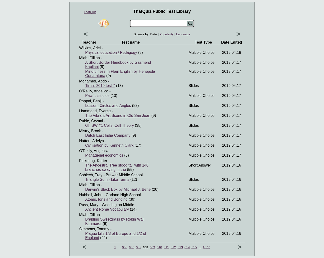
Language (183, 34)
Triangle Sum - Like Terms (107, 179)
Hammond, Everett (95, 111)
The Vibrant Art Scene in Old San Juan (117, 115)
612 (173, 247)
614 (187, 247)
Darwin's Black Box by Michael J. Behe (118, 189)
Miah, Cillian (89, 58)
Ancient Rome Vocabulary (107, 209)
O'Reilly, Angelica (93, 91)
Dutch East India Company (107, 135)
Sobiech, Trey (90, 175)
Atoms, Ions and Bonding (106, 199)
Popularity (167, 34)
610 (159, 247)
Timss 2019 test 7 (100, 86)
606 (131, 247)
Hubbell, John (90, 195)
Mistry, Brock (90, 131)
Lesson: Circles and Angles (108, 106)
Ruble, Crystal (91, 121)
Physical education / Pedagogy (111, 52)
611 (166, 247)
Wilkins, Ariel (90, 48)
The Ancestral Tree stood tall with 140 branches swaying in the (116, 167)
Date (153, 34)
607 (138, 247)
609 (152, 247)
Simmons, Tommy (94, 229)
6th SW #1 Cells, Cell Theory (109, 125)
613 (180, 247)
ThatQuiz (90, 12)
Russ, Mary (88, 205)
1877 (206, 247)
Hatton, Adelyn (91, 141)
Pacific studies (97, 96)
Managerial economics (104, 155)
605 (124, 247)
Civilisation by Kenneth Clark (109, 145)
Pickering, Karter (93, 161)
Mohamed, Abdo (93, 81)
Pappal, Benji (90, 101)
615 (194, 247)
